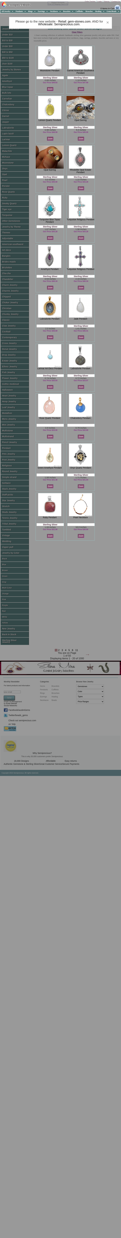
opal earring (81, 120)
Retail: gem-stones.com (74, 21)
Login (99, 1)
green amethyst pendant (50, 468)
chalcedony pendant (81, 418)
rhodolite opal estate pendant (80, 171)
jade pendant (80, 319)
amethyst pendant (49, 269)
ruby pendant (50, 517)
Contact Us (116, 1)
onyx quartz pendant (80, 468)
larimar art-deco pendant (49, 368)
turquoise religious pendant (80, 219)
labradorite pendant (50, 319)
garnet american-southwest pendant (80, 71)
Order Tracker (90, 1)
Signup (107, 1)
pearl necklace (80, 517)
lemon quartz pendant (50, 120)
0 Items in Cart (108, 8)
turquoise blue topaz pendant (49, 220)
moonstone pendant (49, 70)
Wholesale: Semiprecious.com (59, 24)
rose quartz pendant (49, 418)
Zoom (50, 89)
